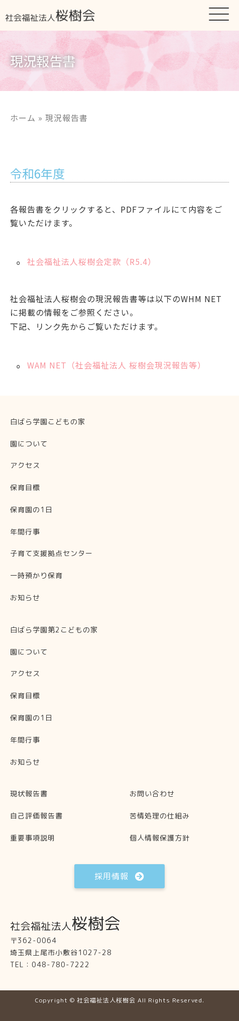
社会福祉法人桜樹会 (106, 1000)
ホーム (23, 118)
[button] (219, 13)
